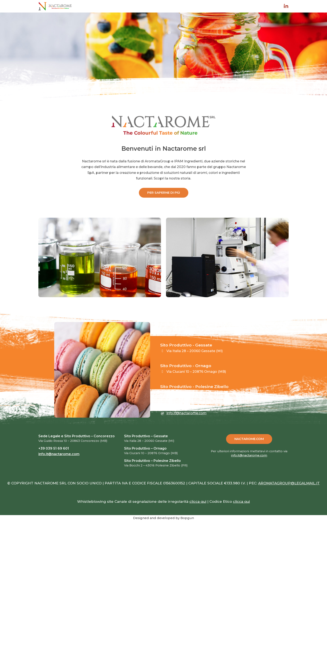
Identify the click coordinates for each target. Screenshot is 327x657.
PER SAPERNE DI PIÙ (163, 193)
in (286, 6)
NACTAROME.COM (249, 439)
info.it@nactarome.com (186, 413)
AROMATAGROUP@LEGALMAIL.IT (289, 483)
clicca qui (197, 501)
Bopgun (187, 518)
